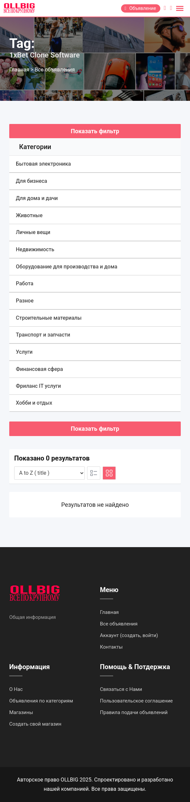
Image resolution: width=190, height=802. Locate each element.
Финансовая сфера (39, 369)
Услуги (24, 352)
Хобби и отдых (34, 403)
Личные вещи (33, 232)
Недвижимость (35, 249)
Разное (25, 301)
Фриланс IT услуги (38, 386)
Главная (109, 612)
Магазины (21, 712)
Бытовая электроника (43, 164)
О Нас (16, 689)
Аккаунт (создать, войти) (129, 635)
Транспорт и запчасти (43, 335)
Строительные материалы (48, 318)
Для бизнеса (31, 181)
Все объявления (119, 624)
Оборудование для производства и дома (66, 266)
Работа (24, 283)
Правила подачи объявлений (134, 712)
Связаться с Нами (121, 689)
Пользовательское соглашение (136, 701)
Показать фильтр (95, 131)
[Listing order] (49, 473)
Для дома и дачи (37, 198)
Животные (29, 215)
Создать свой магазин (35, 724)
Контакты (111, 647)
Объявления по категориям (41, 701)
